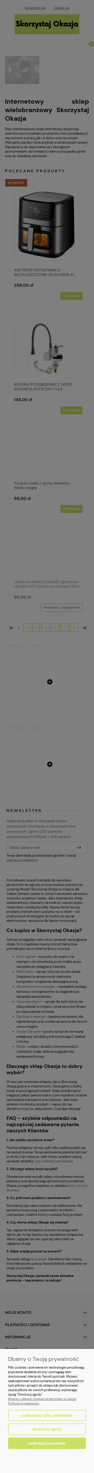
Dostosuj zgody (47, 1429)
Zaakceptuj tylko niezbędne (47, 1415)
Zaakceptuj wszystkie (47, 1443)
